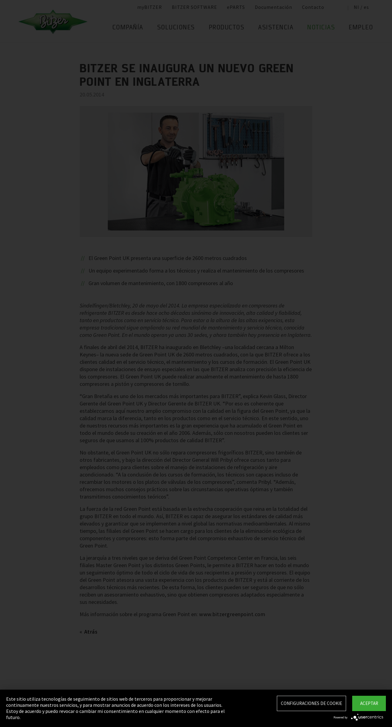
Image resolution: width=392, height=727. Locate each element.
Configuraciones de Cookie (311, 703)
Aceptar (369, 703)
